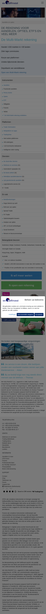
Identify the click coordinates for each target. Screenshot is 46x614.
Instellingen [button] (12, 314)
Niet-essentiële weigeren (25, 314)
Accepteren (39, 314)
